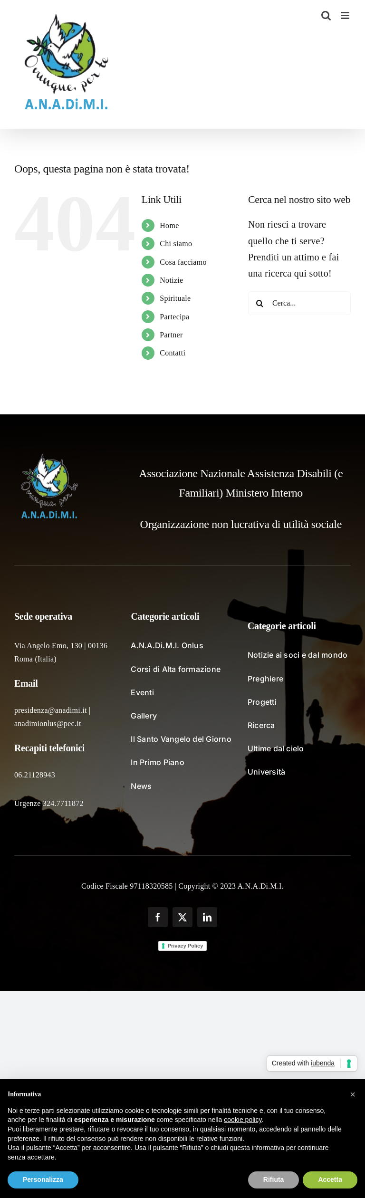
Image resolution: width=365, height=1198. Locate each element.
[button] (352, 1094)
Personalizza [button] (43, 1179)
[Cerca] (260, 303)
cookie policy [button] (242, 1119)
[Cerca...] (299, 303)
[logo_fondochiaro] (50, 457)
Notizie (171, 280)
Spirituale (175, 298)
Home (169, 225)
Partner (171, 335)
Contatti (172, 353)
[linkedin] (207, 917)
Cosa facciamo (183, 262)
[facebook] (158, 917)
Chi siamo (176, 244)
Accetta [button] (330, 1179)
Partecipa (174, 317)
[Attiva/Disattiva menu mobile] (346, 15)
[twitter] (182, 917)
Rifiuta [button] (273, 1179)
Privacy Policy (185, 946)
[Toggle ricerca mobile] (326, 15)
